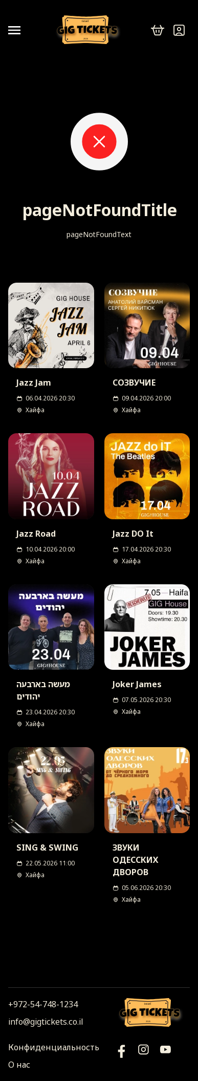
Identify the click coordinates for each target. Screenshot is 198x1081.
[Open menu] (18, 30)
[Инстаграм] (143, 1056)
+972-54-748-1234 (43, 1004)
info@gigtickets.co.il (45, 1021)
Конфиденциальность (53, 1047)
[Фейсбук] (165, 1056)
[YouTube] (121, 1056)
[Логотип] (89, 30)
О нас (19, 1064)
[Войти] (179, 30)
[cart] (157, 30)
